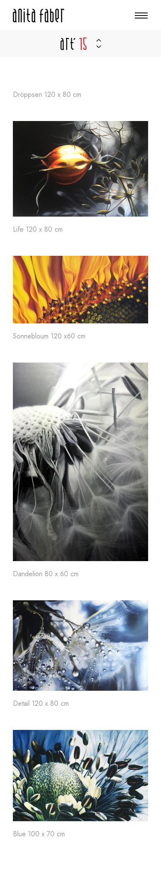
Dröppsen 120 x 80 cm (47, 94)
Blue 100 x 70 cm (39, 834)
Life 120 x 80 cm (38, 229)
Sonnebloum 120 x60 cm (49, 336)
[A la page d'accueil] (38, 15)
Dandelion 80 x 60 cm (46, 574)
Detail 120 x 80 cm (41, 703)
